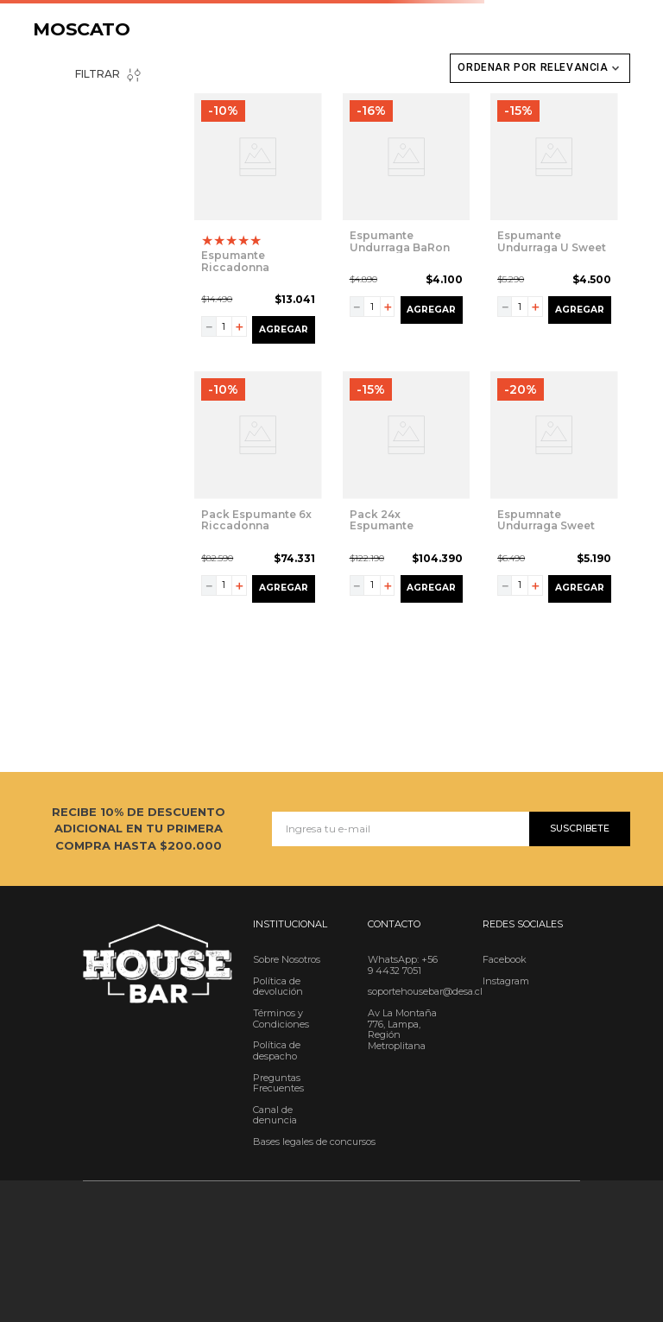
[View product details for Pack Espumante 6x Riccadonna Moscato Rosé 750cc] (257, 490)
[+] (238, 326)
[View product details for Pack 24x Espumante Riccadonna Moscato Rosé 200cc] (406, 490)
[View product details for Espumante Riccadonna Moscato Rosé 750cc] (257, 222)
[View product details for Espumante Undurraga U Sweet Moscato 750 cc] (553, 222)
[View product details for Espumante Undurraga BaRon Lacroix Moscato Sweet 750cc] (406, 222)
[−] (208, 326)
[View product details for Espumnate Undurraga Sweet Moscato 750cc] (553, 490)
